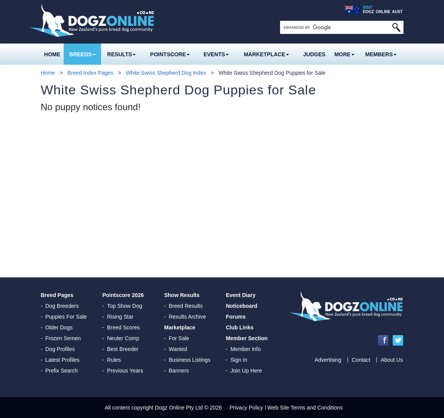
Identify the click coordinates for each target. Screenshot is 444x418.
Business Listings (189, 360)
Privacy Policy (246, 408)
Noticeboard (241, 306)
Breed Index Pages (90, 73)
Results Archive (187, 317)
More (344, 54)
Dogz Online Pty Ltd (179, 408)
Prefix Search (62, 371)
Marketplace (266, 54)
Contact (361, 360)
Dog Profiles (60, 349)
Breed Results (186, 306)
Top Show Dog (124, 306)
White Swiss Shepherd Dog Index (166, 73)
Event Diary (240, 295)
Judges (314, 54)
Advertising (328, 360)
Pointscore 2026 (122, 295)
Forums (235, 317)
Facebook (383, 340)
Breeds (82, 54)
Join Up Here (246, 371)
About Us (392, 360)
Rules (114, 360)
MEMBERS (381, 54)
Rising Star (120, 317)
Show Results (181, 295)
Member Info (245, 349)
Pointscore (170, 54)
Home (52, 54)
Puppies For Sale (66, 317)
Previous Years (125, 371)
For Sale (179, 338)
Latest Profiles (63, 360)
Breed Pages (57, 295)
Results (121, 54)
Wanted (178, 349)
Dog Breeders (62, 306)
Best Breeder (122, 349)
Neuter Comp (123, 338)
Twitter (398, 340)
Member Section (246, 338)
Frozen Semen (63, 338)
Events (216, 54)
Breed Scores (123, 327)
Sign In (238, 360)
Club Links (239, 327)
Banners (179, 371)
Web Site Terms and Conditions (305, 408)
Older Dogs (59, 327)
